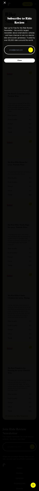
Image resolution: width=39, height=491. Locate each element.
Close (19, 60)
